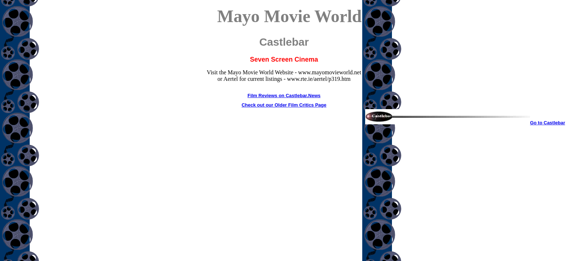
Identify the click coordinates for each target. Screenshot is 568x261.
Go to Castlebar (465, 122)
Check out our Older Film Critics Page (284, 105)
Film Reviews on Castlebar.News (284, 95)
